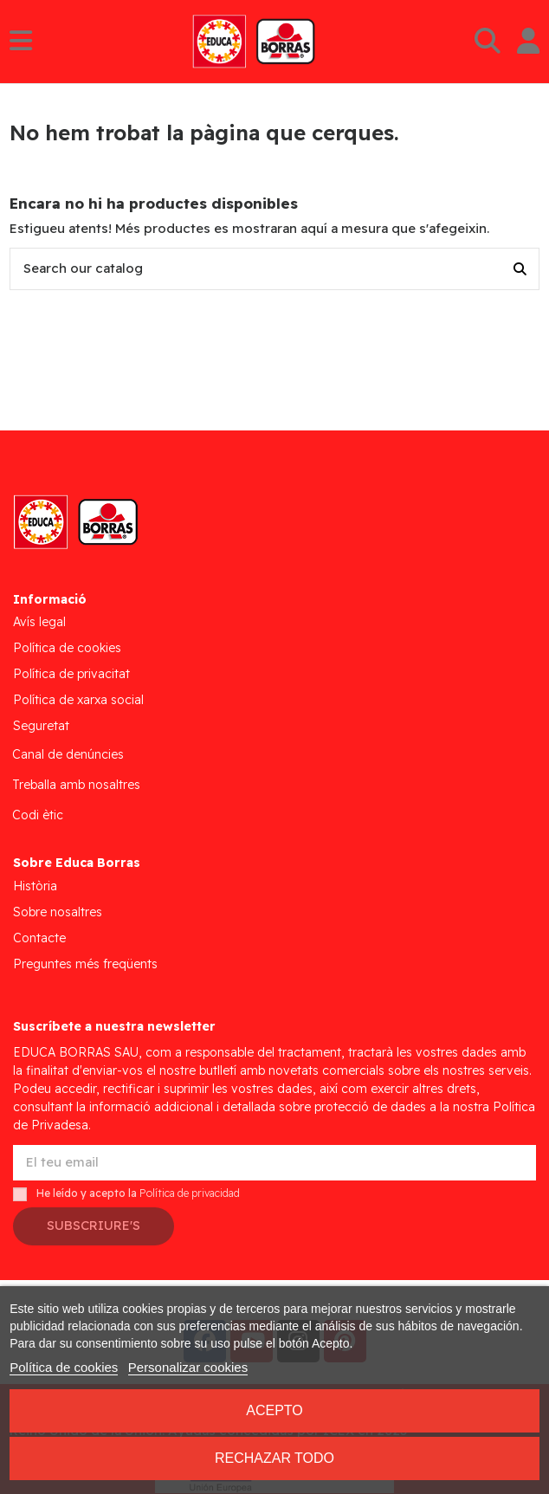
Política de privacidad (189, 1193)
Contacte (39, 938)
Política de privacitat (71, 674)
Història (35, 886)
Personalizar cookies (188, 1367)
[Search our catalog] (520, 269)
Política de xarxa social (78, 700)
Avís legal (39, 622)
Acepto (274, 1410)
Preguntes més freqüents (85, 964)
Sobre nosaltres (57, 912)
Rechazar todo (274, 1458)
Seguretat (41, 726)
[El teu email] (274, 1162)
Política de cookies (67, 648)
